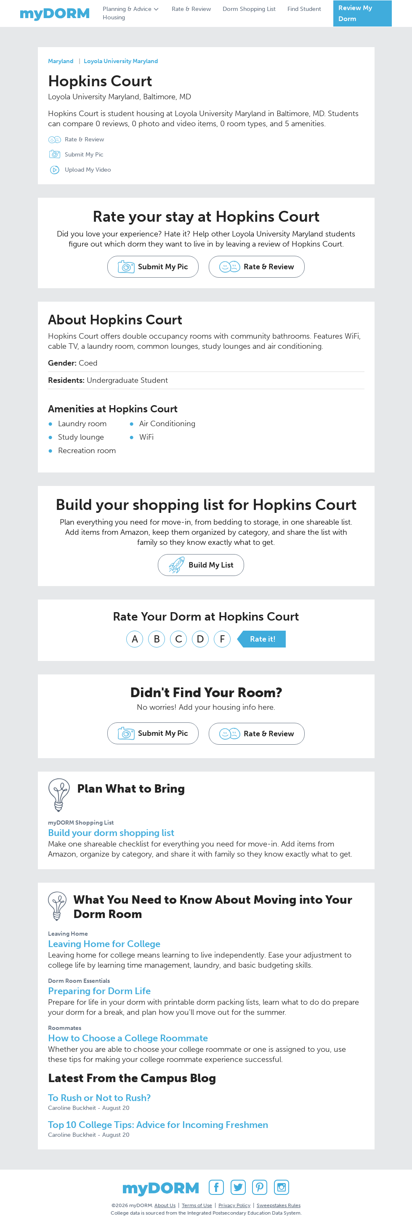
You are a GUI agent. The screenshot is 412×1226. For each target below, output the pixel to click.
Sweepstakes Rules (278, 1204)
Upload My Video (88, 169)
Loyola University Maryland (121, 61)
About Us (164, 1204)
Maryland (61, 61)
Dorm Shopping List (249, 9)
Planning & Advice (127, 9)
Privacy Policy (234, 1204)
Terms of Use (197, 1204)
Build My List (201, 566)
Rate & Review (191, 9)
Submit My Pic (84, 154)
